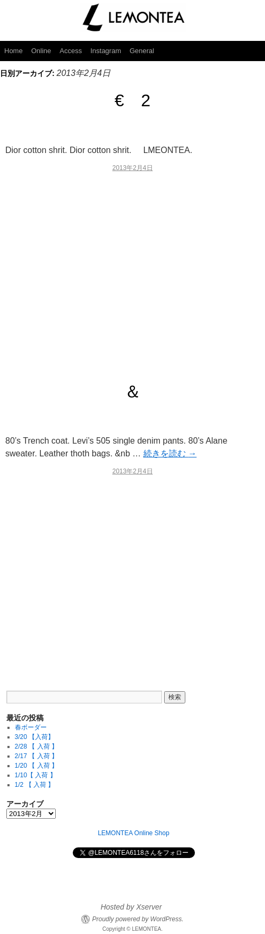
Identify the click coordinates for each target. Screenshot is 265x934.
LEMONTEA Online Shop (133, 833)
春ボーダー (31, 727)
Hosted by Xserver (130, 907)
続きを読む (169, 453)
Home (13, 51)
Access (70, 51)
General (142, 51)
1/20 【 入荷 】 (36, 765)
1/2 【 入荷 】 (35, 784)
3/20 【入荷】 (35, 737)
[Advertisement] (132, 272)
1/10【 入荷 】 (35, 775)
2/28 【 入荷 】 (36, 746)
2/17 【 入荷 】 (36, 756)
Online (41, 51)
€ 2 (133, 100)
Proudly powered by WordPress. (137, 919)
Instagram (105, 51)
